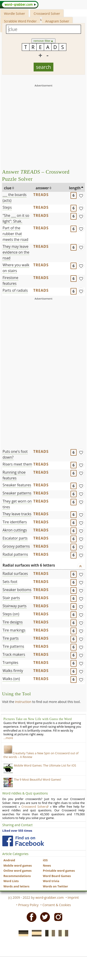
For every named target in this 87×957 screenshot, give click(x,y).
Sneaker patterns (17, 493)
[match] (80, 195)
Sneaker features (17, 485)
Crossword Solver (47, 13)
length (75, 187)
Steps (7, 207)
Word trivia (51, 881)
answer (42, 187)
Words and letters (16, 886)
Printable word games (59, 871)
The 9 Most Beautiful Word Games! (37, 780)
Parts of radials (15, 290)
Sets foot (10, 581)
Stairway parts (14, 605)
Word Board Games (57, 876)
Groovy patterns (16, 546)
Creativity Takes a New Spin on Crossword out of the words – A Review (40, 755)
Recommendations (17, 876)
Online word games (17, 871)
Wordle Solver (14, 13)
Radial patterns (15, 554)
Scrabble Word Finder (20, 21)
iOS (45, 860)
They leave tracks (17, 513)
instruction (23, 701)
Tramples (10, 662)
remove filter (43, 41)
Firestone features (10, 280)
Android (9, 860)
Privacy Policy (28, 905)
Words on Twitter (55, 886)
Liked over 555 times (17, 831)
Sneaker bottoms (17, 589)
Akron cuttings (15, 530)
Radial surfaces (15, 573)
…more (8, 738)
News (47, 866)
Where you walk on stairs (16, 267)
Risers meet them (17, 464)
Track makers (14, 654)
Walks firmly (13, 670)
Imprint (73, 897)
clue (7, 187)
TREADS (40, 194)
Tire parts (11, 638)
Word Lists (11, 881)
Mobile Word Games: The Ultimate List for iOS (45, 765)
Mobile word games (17, 866)
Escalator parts (15, 538)
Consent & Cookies (56, 905)
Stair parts (11, 597)
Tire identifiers (15, 522)
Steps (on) (11, 614)
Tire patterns (13, 646)
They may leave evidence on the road (16, 252)
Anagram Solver (57, 21)
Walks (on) (11, 678)
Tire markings (14, 630)
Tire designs (13, 622)
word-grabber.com (49, 897)
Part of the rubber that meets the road (15, 233)
